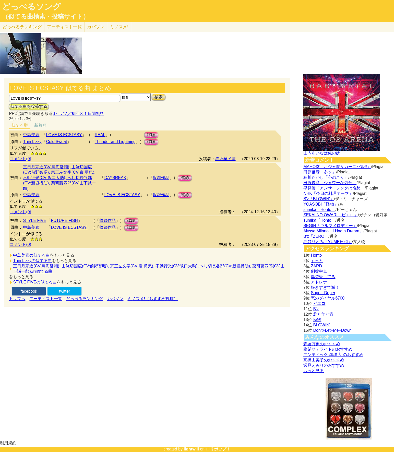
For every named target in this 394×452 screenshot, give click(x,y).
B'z (316, 309)
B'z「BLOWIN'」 (318, 199)
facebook (28, 291)
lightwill (191, 449)
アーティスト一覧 (45, 298)
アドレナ (319, 282)
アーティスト (64, 27)
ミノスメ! (119, 27)
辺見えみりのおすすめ (323, 365)
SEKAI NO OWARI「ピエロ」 (330, 215)
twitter (64, 291)
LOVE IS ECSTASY (64, 135)
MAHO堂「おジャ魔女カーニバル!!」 (337, 166)
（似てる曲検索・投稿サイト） (45, 16)
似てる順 (19, 125)
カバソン (95, 27)
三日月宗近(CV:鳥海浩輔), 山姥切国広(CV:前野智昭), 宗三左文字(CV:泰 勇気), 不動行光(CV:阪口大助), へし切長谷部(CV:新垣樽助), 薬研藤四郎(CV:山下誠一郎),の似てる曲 (149, 268)
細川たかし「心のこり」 (325, 177)
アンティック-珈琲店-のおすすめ (333, 354)
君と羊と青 (323, 314)
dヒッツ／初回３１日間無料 (78, 113)
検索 (158, 97)
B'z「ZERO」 (315, 236)
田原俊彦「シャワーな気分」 (329, 183)
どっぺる (22, 27)
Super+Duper (323, 293)
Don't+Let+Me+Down (332, 330)
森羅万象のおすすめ (321, 344)
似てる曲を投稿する (28, 106)
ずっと (317, 260)
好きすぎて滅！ (325, 287)
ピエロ (319, 303)
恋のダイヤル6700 (327, 298)
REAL (100, 135)
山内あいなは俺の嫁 (321, 153)
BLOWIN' (321, 325)
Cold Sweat (56, 141)
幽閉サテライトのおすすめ (327, 349)
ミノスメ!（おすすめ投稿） (152, 298)
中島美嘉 (31, 135)
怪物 (317, 319)
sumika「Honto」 (319, 209)
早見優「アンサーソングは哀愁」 (334, 188)
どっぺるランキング (84, 298)
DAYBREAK (115, 177)
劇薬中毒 (319, 271)
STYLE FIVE (34, 220)
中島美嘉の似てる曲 (31, 255)
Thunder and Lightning (115, 141)
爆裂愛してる (323, 277)
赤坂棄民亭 (225, 159)
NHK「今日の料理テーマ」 (328, 193)
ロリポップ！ (218, 449)
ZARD (316, 266)
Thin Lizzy (32, 141)
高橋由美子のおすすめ (323, 360)
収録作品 (161, 177)
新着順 (40, 125)
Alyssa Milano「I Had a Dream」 (333, 231)
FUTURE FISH (64, 220)
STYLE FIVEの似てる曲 (35, 282)
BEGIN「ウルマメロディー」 (330, 225)
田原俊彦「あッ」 (319, 172)
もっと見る (313, 370)
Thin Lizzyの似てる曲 (32, 260)
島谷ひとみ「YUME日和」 (327, 242)
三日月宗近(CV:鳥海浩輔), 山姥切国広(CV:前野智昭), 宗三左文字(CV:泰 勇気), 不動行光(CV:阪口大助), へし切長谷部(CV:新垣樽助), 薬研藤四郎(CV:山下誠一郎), (59, 178)
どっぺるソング (31, 6)
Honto (316, 255)
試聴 (151, 135)
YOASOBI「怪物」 (320, 204)
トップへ (17, 298)
